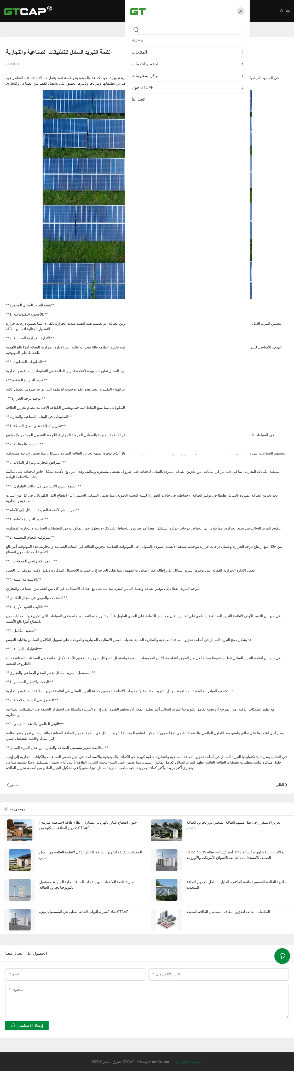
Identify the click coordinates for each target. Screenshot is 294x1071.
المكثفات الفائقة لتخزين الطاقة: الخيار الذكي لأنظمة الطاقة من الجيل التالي (90, 855)
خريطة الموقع (189, 1062)
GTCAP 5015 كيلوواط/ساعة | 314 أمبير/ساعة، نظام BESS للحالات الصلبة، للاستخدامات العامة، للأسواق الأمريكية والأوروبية (236, 855)
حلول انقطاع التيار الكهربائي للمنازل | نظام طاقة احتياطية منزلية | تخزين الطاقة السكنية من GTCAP (88, 825)
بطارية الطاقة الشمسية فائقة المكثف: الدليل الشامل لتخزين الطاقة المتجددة (236, 884)
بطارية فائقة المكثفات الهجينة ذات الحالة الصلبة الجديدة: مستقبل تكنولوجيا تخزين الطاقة (87, 884)
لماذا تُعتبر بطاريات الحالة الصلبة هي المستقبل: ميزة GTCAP (84, 911)
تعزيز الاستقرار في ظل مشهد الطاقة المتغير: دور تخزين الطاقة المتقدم (233, 825)
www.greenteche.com (153, 1062)
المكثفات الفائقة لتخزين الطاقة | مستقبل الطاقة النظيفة (228, 911)
